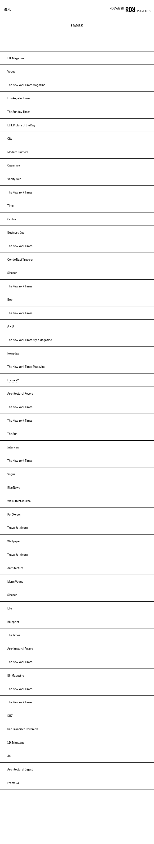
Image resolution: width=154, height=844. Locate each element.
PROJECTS (143, 11)
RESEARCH (117, 8)
